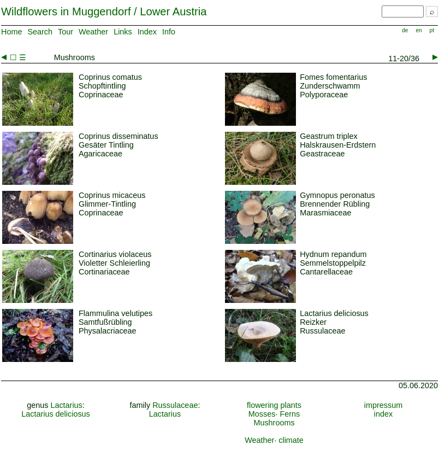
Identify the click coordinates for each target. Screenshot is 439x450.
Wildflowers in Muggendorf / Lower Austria (103, 11)
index (383, 414)
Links (123, 31)
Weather (93, 31)
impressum (383, 405)
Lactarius (66, 405)
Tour (65, 31)
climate (291, 440)
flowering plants (274, 405)
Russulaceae (175, 405)
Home (11, 31)
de (405, 30)
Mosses (262, 414)
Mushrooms (273, 422)
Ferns (290, 414)
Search (39, 31)
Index (147, 31)
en (419, 30)
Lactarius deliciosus (55, 414)
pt (432, 30)
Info (168, 31)
